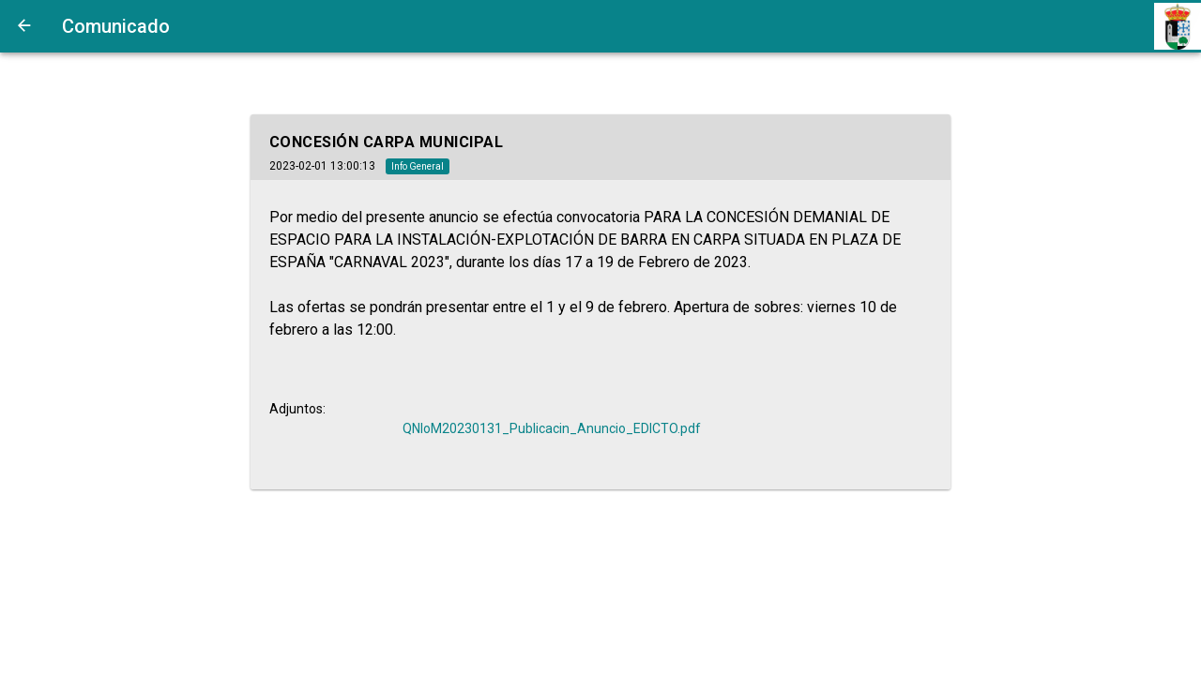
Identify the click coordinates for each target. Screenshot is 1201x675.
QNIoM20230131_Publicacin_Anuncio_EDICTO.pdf (552, 428)
